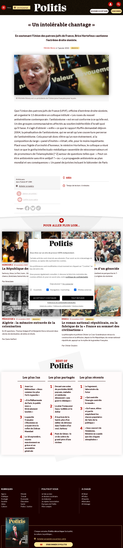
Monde (23, 454)
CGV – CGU (62, 531)
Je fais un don (47, 454)
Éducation (24, 462)
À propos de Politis (49, 464)
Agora (3, 454)
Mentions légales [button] (77, 306)
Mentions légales (25, 531)
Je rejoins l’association (50, 462)
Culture (4, 467)
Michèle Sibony (49, 48)
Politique (4, 457)
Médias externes (83, 290)
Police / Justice (26, 467)
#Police (84, 457)
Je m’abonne (46, 459)
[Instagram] (56, 539)
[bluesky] (41, 539)
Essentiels (36, 290)
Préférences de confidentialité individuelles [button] (61, 303)
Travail (23, 457)
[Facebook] (33, 539)
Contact (11, 531)
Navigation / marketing (57, 290)
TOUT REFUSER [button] (77, 298)
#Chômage (86, 464)
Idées (3, 464)
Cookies (109, 531)
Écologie (4, 459)
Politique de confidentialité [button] (62, 306)
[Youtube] (48, 539)
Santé (23, 464)
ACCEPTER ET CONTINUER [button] (44, 298)
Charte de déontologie (44, 531)
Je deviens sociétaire (49, 457)
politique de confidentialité (77, 277)
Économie (24, 459)
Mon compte (46, 467)
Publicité (99, 531)
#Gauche (85, 459)
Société (4, 462)
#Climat (84, 454)
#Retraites (86, 462)
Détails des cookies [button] (46, 306)
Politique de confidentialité (81, 531)
